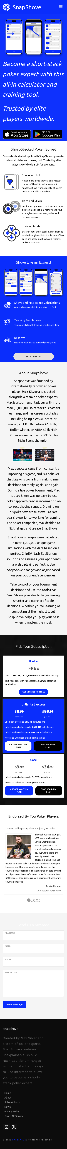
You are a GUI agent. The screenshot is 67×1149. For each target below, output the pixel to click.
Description (11, 973)
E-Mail (7, 946)
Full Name (9, 933)
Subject (8, 959)
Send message (14, 1004)
